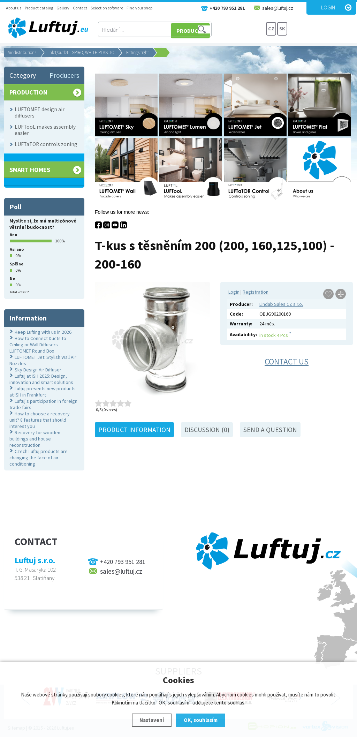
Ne (12, 278)
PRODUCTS (239, 29)
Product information (134, 429)
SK (282, 30)
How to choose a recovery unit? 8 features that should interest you (39, 419)
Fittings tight (137, 52)
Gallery (62, 7)
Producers (64, 75)
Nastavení (151, 720)
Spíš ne (16, 263)
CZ (271, 30)
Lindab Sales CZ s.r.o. (281, 304)
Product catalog (39, 7)
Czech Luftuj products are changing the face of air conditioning (38, 457)
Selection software (107, 7)
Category (22, 75)
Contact (80, 7)
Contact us (287, 361)
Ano (13, 234)
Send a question (270, 429)
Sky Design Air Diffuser (38, 370)
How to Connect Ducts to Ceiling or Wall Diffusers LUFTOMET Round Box (37, 344)
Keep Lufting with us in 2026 (43, 332)
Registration (255, 292)
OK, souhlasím (201, 720)
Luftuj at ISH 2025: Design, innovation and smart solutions (41, 379)
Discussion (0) (206, 429)
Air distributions (22, 52)
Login (328, 7)
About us (13, 7)
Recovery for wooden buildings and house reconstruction (34, 438)
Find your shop (139, 7)
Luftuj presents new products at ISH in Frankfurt (42, 391)
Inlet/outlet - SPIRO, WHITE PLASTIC (81, 52)
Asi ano (17, 249)
